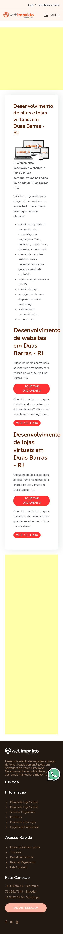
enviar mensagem (25, 908)
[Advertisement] (31, 58)
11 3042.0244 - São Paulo (21, 886)
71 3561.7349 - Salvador (21, 892)
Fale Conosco (18, 867)
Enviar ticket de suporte (25, 847)
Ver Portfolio (27, 423)
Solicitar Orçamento (32, 389)
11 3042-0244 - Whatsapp (22, 897)
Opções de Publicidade (24, 827)
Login (31, 5)
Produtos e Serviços (23, 822)
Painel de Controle (22, 857)
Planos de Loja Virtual (24, 802)
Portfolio (16, 817)
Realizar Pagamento (22, 862)
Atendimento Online (49, 5)
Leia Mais (12, 782)
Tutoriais (15, 852)
